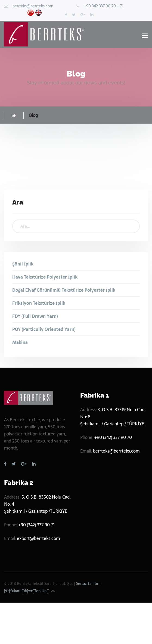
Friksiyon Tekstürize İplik (38, 303)
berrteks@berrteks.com (33, 6)
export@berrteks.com (38, 538)
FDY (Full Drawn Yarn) (35, 316)
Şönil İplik (22, 263)
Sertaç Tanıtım (88, 584)
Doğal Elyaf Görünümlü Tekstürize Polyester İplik (63, 290)
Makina (20, 342)
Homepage (14, 115)
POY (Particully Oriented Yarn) (44, 329)
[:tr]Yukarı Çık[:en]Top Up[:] (26, 591)
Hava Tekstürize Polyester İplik (44, 276)
